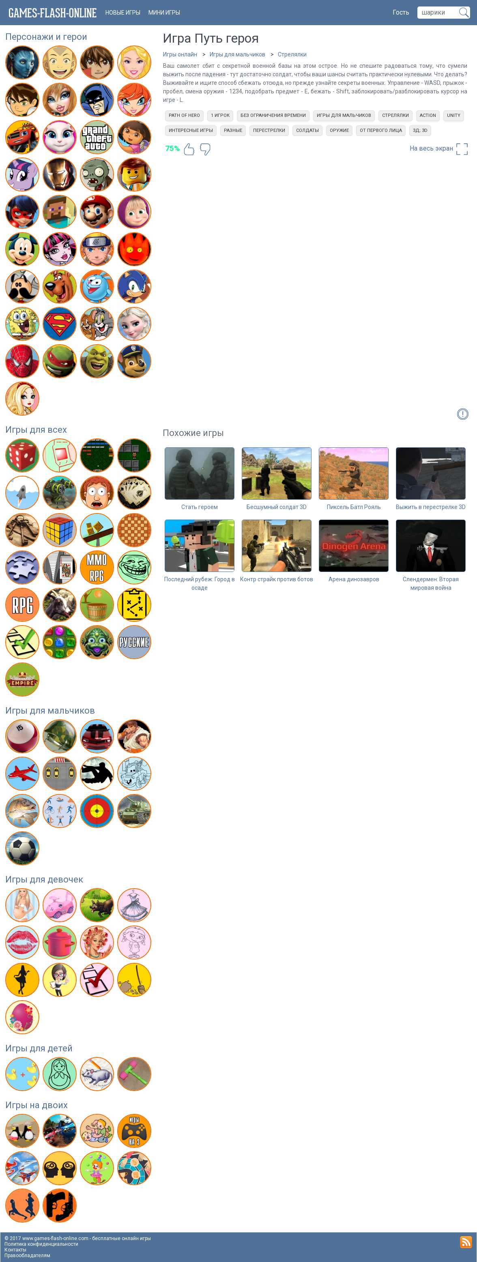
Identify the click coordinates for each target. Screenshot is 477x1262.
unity (453, 115)
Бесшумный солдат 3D (277, 507)
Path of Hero (184, 115)
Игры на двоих (36, 1105)
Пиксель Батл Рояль (354, 507)
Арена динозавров (354, 579)
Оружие (339, 130)
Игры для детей (39, 1048)
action (428, 115)
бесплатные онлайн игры (121, 1238)
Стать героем (199, 507)
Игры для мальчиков (50, 710)
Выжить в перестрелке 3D (431, 507)
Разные (233, 130)
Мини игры (164, 12)
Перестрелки (269, 130)
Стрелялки (292, 54)
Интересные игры (191, 130)
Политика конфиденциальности (41, 1244)
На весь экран (439, 149)
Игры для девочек (44, 879)
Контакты (15, 1250)
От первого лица (381, 130)
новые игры (122, 12)
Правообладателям (27, 1255)
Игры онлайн (180, 54)
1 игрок (220, 115)
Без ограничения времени (273, 115)
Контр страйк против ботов (276, 579)
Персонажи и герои (46, 37)
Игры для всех (36, 430)
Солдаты (307, 130)
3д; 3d (420, 130)
